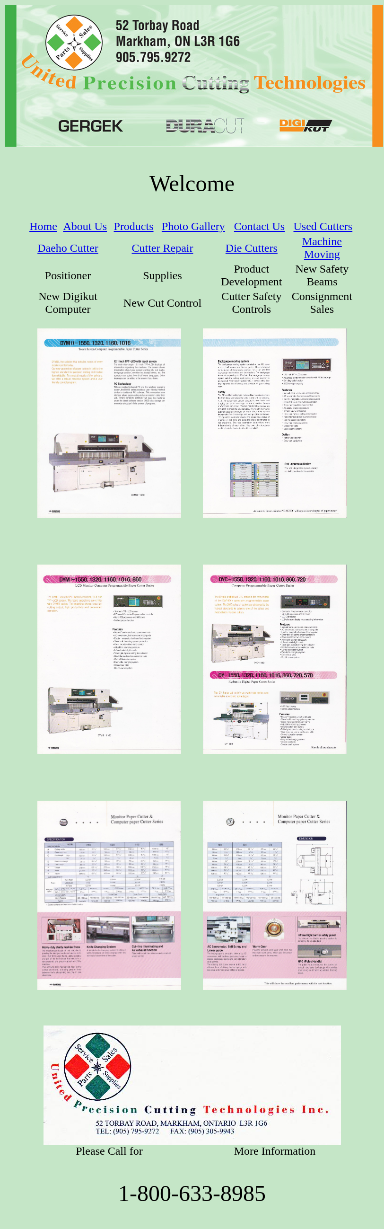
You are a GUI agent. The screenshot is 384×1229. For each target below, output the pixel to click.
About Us (85, 226)
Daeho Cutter (67, 248)
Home (43, 226)
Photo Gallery (193, 226)
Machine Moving (322, 247)
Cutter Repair (162, 248)
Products (134, 226)
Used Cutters (323, 226)
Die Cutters (252, 248)
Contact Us (259, 226)
